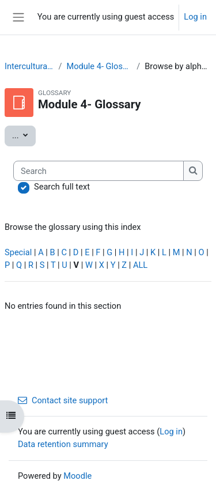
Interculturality (29, 66)
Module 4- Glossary (99, 66)
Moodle (77, 476)
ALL (140, 265)
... (24, 135)
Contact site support (63, 400)
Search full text (62, 186)
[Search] (98, 171)
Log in (195, 17)
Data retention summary (63, 444)
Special (18, 252)
